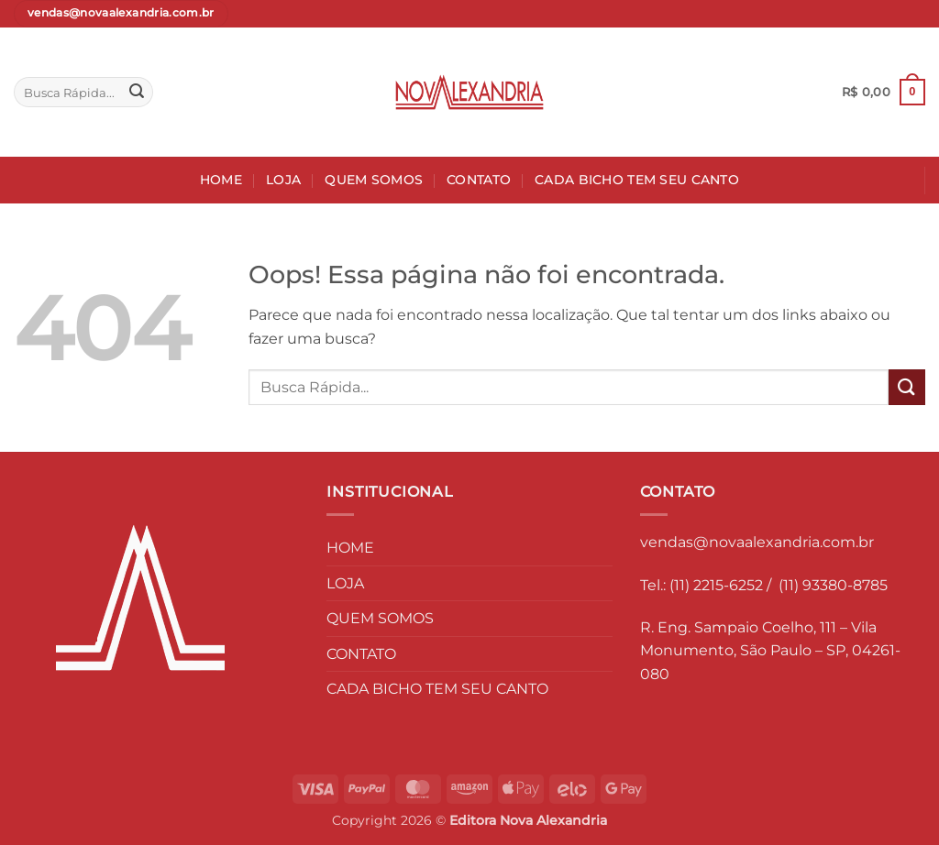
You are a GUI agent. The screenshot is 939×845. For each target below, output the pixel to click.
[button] (883, 92)
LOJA (283, 179)
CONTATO (479, 179)
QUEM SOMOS (374, 179)
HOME (221, 179)
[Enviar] (136, 92)
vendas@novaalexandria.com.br (757, 542)
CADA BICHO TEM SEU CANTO (637, 179)
